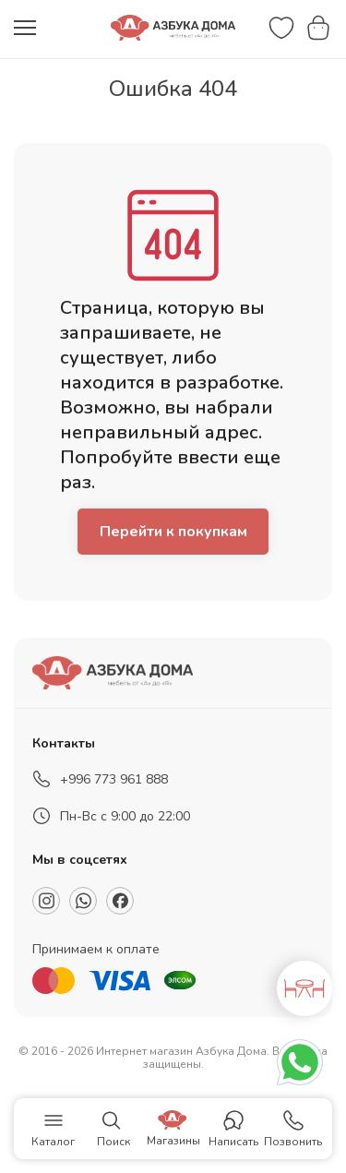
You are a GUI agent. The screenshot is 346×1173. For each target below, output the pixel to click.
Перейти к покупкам (173, 531)
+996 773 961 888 (114, 779)
